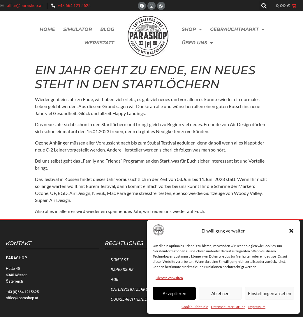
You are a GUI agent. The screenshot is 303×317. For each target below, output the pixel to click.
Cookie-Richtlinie (195, 306)
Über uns (197, 43)
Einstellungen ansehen (269, 293)
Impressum (256, 306)
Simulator (77, 29)
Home (47, 29)
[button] (291, 231)
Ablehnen (220, 293)
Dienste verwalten (169, 278)
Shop (192, 29)
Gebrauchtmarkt (237, 29)
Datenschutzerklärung (228, 306)
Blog (107, 29)
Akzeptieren (174, 293)
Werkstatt (99, 42)
